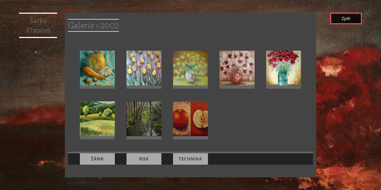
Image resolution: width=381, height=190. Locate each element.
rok (144, 152)
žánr (97, 152)
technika (190, 152)
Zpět (346, 18)
